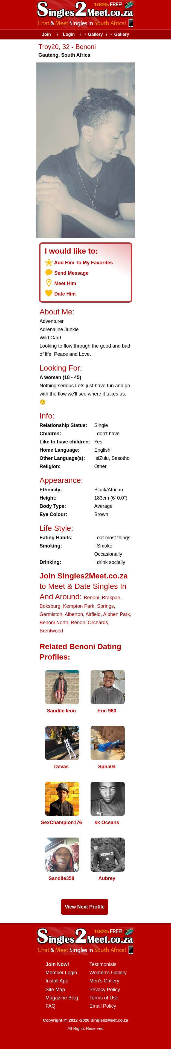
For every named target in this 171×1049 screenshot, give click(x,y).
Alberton (74, 614)
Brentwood (51, 631)
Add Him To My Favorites (83, 262)
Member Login (61, 972)
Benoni (91, 597)
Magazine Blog (62, 998)
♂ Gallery (119, 34)
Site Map (55, 989)
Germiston (51, 614)
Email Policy (102, 1006)
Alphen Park (116, 614)
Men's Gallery (104, 981)
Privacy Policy (104, 989)
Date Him (65, 294)
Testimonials (103, 964)
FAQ (51, 1006)
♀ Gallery (93, 34)
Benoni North (54, 622)
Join (46, 34)
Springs (105, 606)
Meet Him (65, 283)
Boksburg (50, 606)
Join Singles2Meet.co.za (84, 576)
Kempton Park (78, 606)
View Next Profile (85, 907)
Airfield (93, 614)
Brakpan (111, 597)
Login (69, 34)
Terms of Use (103, 998)
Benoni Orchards (89, 622)
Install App (57, 981)
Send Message (71, 273)
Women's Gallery (108, 972)
